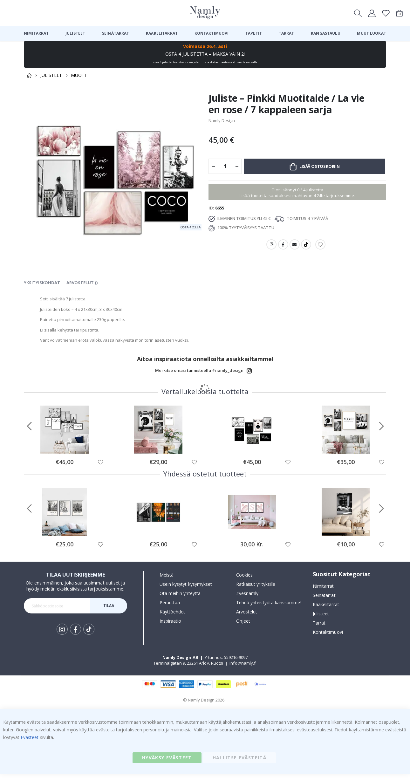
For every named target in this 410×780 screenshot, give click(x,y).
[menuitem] (36, 33)
